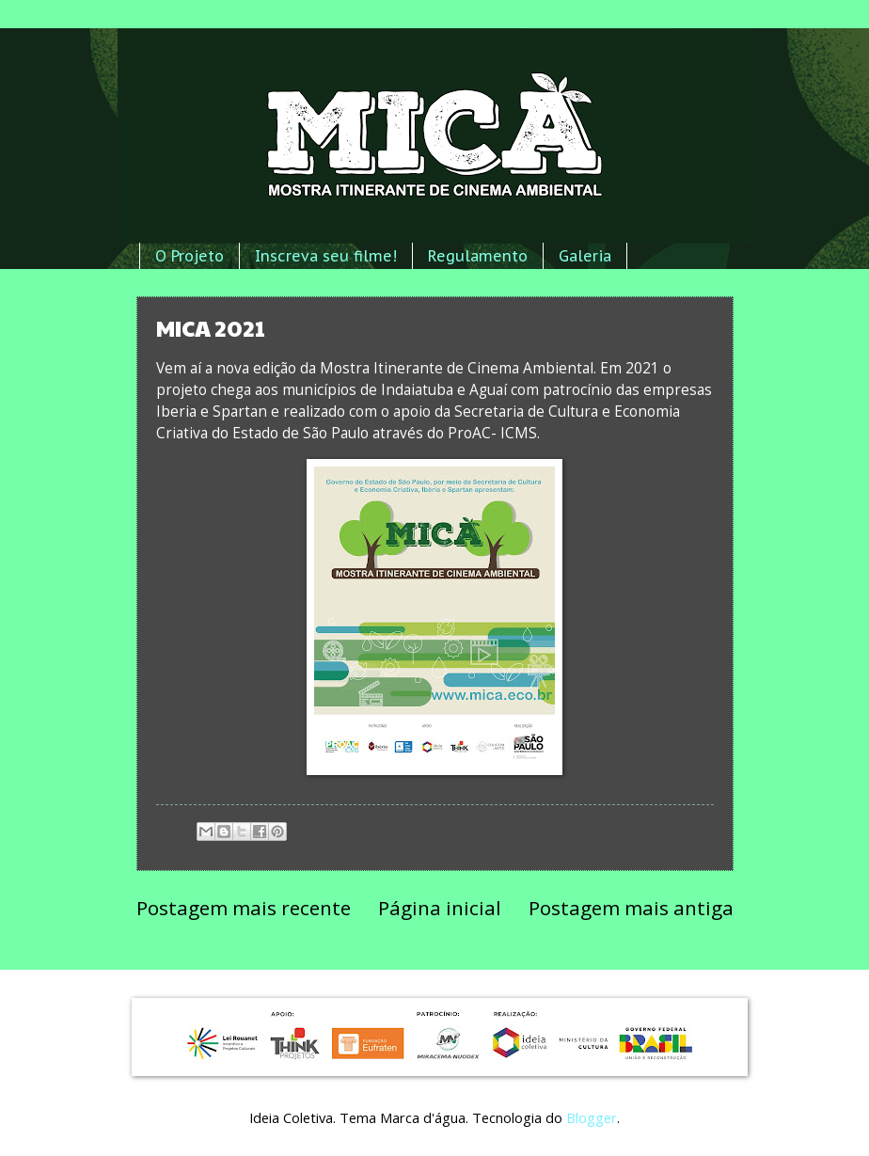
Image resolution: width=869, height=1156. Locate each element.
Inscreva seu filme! (326, 255)
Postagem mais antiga (631, 908)
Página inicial (439, 908)
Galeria (585, 255)
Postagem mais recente (243, 908)
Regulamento (478, 255)
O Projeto (189, 255)
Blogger (591, 1117)
